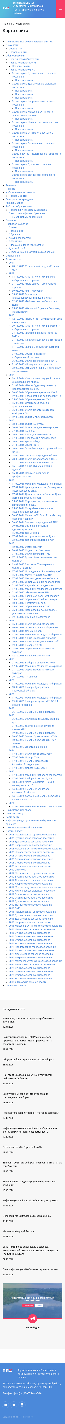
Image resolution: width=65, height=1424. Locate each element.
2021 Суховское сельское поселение (29, 975)
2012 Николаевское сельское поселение (32, 890)
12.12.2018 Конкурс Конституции (31, 655)
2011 (11, 262)
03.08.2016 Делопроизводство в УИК (33, 539)
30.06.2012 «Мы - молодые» (28, 290)
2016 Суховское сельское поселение (29, 940)
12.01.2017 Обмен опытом (27, 546)
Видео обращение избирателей (26, 245)
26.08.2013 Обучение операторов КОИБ (34, 360)
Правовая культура (17, 223)
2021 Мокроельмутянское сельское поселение (35, 961)
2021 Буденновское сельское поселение (31, 950)
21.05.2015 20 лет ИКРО (25, 445)
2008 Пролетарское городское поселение (32, 834)
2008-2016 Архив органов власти (27, 982)
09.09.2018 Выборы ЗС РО (27, 645)
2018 (11, 620)
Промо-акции (16, 231)
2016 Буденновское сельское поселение (31, 915)
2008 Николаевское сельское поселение (32, 852)
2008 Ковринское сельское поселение (30, 845)
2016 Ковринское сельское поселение (30, 922)
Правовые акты (18, 52)
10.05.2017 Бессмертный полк (29, 603)
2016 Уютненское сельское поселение (30, 943)
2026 (11, 803)
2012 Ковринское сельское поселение (30, 883)
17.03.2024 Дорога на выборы (29, 768)
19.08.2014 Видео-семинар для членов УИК (36, 395)
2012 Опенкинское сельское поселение (31, 897)
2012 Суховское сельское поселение (29, 901)
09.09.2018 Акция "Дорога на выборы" (34, 638)
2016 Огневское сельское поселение (29, 933)
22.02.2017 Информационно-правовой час (36, 582)
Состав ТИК (15, 48)
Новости (10, 188)
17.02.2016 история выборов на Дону (33, 536)
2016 (11, 480)
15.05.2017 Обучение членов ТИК (31, 606)
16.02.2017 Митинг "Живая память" (32, 574)
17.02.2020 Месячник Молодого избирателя (37, 683)
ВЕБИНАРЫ (15, 241)
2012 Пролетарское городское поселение (32, 873)
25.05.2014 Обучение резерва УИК (31, 399)
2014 (11, 374)
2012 (11, 273)
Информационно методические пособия (32, 252)
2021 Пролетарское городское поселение (32, 947)
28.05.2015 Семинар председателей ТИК (35, 455)
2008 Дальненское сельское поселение (31, 841)
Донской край (17, 248)
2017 (11, 543)
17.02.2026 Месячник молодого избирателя (37, 806)
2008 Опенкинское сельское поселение (31, 859)
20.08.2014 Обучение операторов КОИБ (34, 392)
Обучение (14, 234)
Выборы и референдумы (19, 199)
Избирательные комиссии (20, 192)
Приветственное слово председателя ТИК (29, 41)
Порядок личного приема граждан (28, 209)
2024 (11, 750)
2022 (11, 708)
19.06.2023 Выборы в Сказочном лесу (33, 732)
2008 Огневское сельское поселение (29, 855)
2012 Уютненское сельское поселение (30, 904)
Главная (7, 23)
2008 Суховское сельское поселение (29, 862)
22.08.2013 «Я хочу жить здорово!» (32, 364)
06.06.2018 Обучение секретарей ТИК (33, 624)
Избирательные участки (23, 62)
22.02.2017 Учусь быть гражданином (33, 585)
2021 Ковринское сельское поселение (30, 957)
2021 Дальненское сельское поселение (31, 954)
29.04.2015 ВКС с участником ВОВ (31, 434)
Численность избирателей (24, 59)
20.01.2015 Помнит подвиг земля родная (35, 427)
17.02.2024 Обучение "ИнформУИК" (32, 754)
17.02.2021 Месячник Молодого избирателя (37, 697)
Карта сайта (13, 817)
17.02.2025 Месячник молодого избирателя (37, 775)
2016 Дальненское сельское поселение (31, 918)
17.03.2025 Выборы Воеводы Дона (32, 778)
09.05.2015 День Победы (26, 441)
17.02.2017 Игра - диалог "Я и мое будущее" (36, 571)
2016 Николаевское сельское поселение (32, 929)
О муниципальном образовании (24, 827)
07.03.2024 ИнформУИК (25, 757)
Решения (11, 185)
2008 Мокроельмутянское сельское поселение (35, 848)
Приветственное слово (19, 810)
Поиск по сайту (14, 813)
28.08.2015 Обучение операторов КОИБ (34, 459)
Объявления (13, 255)
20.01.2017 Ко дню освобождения (31, 550)
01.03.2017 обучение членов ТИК (30, 592)
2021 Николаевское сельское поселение (32, 964)
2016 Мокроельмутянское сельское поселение (35, 925)
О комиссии (12, 45)
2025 (11, 771)
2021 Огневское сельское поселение (29, 968)
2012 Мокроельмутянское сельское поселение (35, 887)
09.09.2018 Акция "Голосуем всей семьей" (35, 641)
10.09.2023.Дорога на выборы (29, 746)
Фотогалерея (13, 259)
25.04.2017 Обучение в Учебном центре (34, 599)
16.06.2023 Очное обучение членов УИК (34, 736)
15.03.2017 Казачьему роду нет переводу (35, 596)
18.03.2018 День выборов (27, 631)
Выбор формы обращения (27, 216)
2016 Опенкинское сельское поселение (31, 936)
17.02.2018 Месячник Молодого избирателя (37, 634)
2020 (11, 680)
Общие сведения (15, 55)
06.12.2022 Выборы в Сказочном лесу (33, 711)
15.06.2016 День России (26, 532)
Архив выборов (14, 202)
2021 (11, 694)
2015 (11, 420)
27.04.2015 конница (23, 431)
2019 (11, 659)
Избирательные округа (22, 69)
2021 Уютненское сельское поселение (30, 978)
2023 (11, 715)
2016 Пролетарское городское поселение (32, 911)
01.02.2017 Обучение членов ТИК (31, 553)
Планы (13, 227)
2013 (11, 315)
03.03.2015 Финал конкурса (28, 424)
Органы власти (14, 831)
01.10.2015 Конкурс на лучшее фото (32, 462)
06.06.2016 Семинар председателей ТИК (35, 522)
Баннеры (11, 220)
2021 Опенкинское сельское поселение (31, 971)
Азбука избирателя (20, 238)
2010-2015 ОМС (18, 869)
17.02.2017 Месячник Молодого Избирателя (37, 589)
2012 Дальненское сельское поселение (31, 880)
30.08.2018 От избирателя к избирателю (35, 627)
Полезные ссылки (16, 985)
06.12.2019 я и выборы (25, 676)
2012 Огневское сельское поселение (29, 894)
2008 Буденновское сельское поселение (31, 838)
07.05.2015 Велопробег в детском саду (34, 438)
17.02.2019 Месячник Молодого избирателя (37, 666)
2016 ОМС (14, 908)
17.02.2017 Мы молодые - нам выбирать (35, 578)
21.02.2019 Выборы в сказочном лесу (33, 662)
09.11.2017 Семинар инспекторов (31, 617)
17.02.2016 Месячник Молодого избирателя (37, 483)
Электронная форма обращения (27, 213)
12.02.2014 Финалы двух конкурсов (32, 417)
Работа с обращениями (19, 206)
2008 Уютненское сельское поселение (30, 866)
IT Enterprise (27, 1417)
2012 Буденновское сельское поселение (31, 876)
